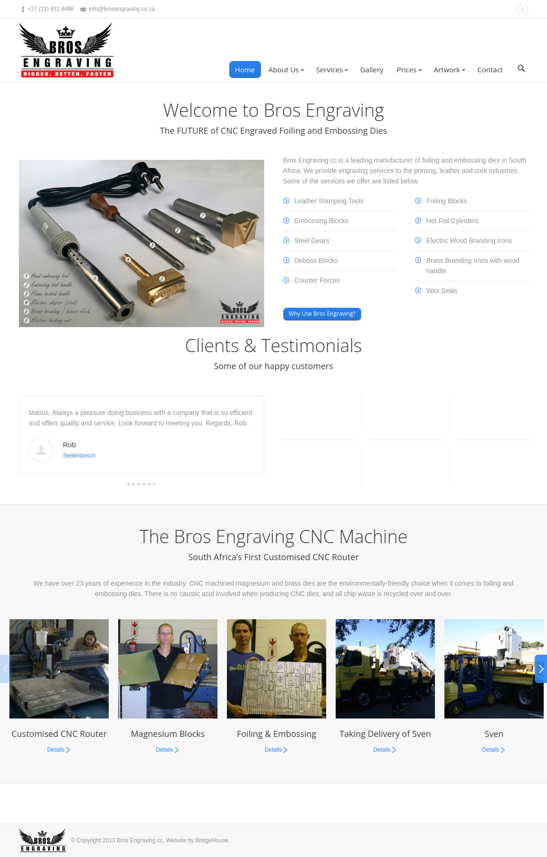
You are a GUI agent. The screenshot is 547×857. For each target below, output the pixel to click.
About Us (284, 69)
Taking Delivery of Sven (385, 733)
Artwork (447, 69)
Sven (494, 733)
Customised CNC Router (59, 733)
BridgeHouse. (212, 840)
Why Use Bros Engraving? (322, 314)
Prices (407, 69)
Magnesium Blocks (168, 733)
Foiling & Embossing (276, 733)
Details (56, 749)
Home (245, 69)
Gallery (371, 69)
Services (329, 69)
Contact (490, 69)
